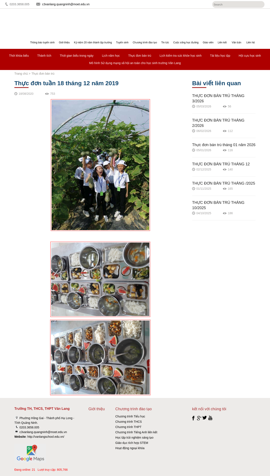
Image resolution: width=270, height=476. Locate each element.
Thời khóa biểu (19, 55)
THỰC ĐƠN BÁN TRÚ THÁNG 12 (221, 164)
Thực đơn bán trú (139, 55)
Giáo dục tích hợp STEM (131, 442)
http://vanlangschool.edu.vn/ (45, 436)
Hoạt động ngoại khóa (130, 448)
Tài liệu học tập (220, 55)
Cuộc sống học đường (185, 42)
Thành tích (44, 55)
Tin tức (165, 42)
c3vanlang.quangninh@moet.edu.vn (66, 4)
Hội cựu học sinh (250, 55)
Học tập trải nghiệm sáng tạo (134, 437)
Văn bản (236, 42)
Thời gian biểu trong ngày (76, 55)
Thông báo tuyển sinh (42, 42)
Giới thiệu (64, 42)
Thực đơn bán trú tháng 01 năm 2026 (223, 145)
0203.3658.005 (19, 4)
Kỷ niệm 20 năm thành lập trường (93, 42)
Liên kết (222, 42)
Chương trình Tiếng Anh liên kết (136, 432)
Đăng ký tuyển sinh (251, 20)
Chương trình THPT (128, 427)
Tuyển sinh (122, 42)
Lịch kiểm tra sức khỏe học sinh (180, 55)
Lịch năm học (111, 55)
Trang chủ (21, 73)
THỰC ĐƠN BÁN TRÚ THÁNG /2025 (223, 183)
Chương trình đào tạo (145, 42)
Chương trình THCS (128, 421)
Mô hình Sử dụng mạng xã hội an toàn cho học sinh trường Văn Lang (135, 63)
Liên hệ (250, 42)
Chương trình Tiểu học (130, 416)
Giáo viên (208, 42)
